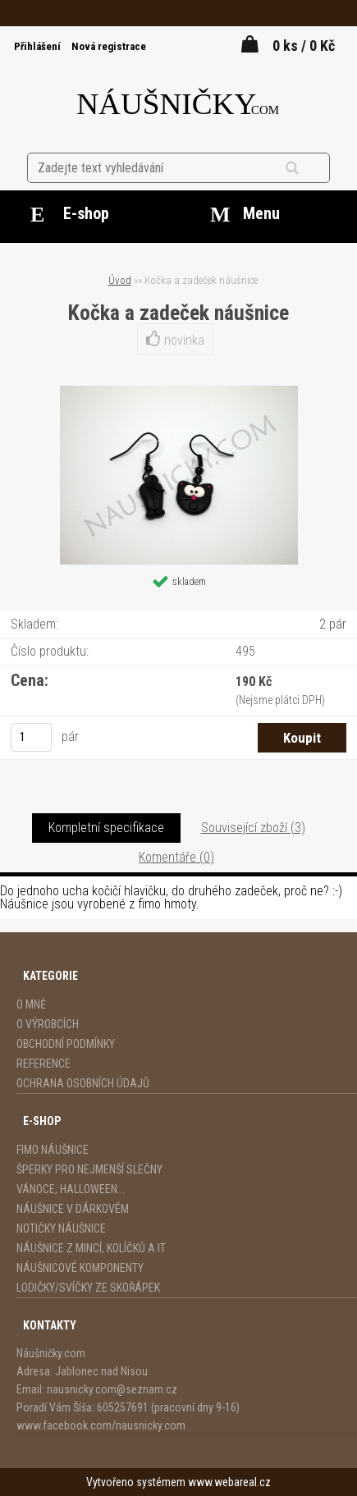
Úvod (119, 280)
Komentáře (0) (176, 857)
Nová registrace (108, 46)
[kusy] (31, 737)
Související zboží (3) (253, 827)
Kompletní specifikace (106, 827)
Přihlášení (38, 46)
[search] (312, 168)
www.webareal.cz (229, 1482)
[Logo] (178, 100)
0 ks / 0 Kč (303, 45)
